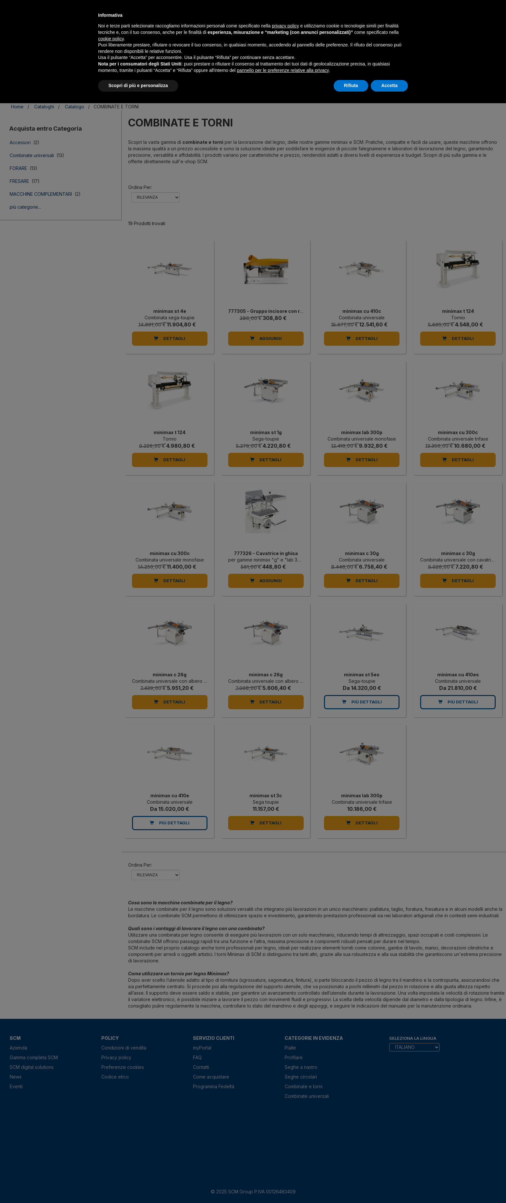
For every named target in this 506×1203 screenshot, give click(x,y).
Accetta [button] (389, 85)
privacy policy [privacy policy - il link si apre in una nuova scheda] (285, 25)
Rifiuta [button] (351, 85)
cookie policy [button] (111, 38)
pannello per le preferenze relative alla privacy (283, 70)
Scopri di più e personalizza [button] (138, 85)
